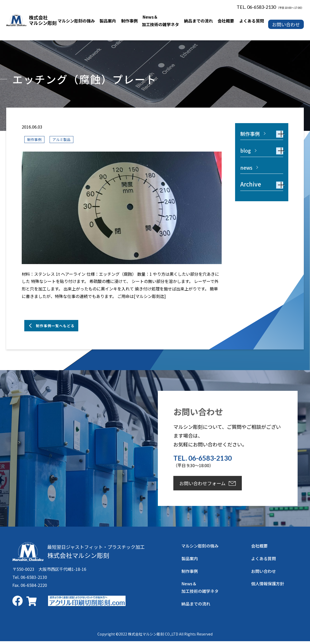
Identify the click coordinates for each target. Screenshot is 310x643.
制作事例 (35, 139)
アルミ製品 (65, 139)
